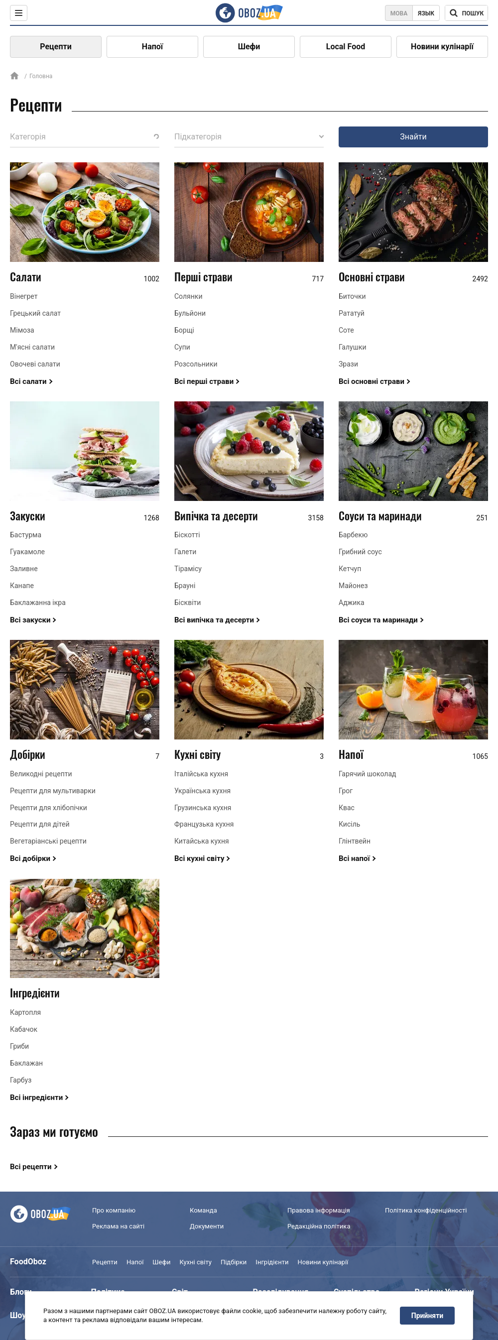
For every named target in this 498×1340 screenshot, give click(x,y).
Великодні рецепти (41, 774)
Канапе (22, 586)
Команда (203, 1210)
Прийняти (427, 1316)
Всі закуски (30, 619)
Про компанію (113, 1210)
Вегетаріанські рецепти (48, 841)
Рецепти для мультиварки (53, 791)
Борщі (184, 330)
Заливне (24, 569)
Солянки (188, 296)
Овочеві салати (35, 364)
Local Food (345, 46)
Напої (152, 46)
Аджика (352, 603)
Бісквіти (187, 603)
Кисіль (349, 824)
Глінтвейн (355, 841)
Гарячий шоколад (367, 774)
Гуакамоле (27, 552)
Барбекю (353, 535)
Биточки (352, 296)
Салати (25, 276)
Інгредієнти (35, 992)
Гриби (19, 1046)
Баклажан (26, 1063)
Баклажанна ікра (38, 603)
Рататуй (352, 313)
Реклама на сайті (118, 1226)
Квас (347, 808)
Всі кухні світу (199, 858)
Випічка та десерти (216, 515)
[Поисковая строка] (466, 12)
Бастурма (25, 535)
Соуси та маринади (380, 515)
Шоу (18, 1315)
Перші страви (203, 276)
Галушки (353, 347)
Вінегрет (23, 296)
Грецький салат (35, 313)
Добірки (27, 754)
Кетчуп (350, 569)
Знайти (413, 136)
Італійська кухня (201, 774)
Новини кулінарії (442, 46)
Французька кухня (204, 824)
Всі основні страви (371, 381)
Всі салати (28, 381)
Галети (185, 552)
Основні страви (372, 276)
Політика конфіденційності (426, 1210)
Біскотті (187, 535)
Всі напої (354, 858)
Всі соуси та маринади (378, 619)
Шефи (249, 46)
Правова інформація (318, 1210)
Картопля (25, 1012)
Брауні (184, 586)
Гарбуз (20, 1080)
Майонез (353, 586)
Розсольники (196, 364)
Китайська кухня (201, 841)
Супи (182, 347)
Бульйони (190, 313)
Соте (346, 330)
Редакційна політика (318, 1226)
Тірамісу (188, 569)
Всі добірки (30, 858)
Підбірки (234, 1262)
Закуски (27, 515)
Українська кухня (202, 791)
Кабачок (23, 1029)
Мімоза (22, 330)
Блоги (21, 1292)
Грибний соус (360, 552)
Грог (346, 791)
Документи (207, 1226)
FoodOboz (28, 1261)
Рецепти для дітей (40, 824)
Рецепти (56, 46)
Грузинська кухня (203, 808)
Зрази (348, 364)
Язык (426, 13)
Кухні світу (197, 754)
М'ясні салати (32, 347)
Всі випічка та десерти (214, 619)
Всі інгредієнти (36, 1097)
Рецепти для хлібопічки (48, 808)
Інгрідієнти (271, 1262)
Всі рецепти (31, 1166)
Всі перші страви (204, 381)
